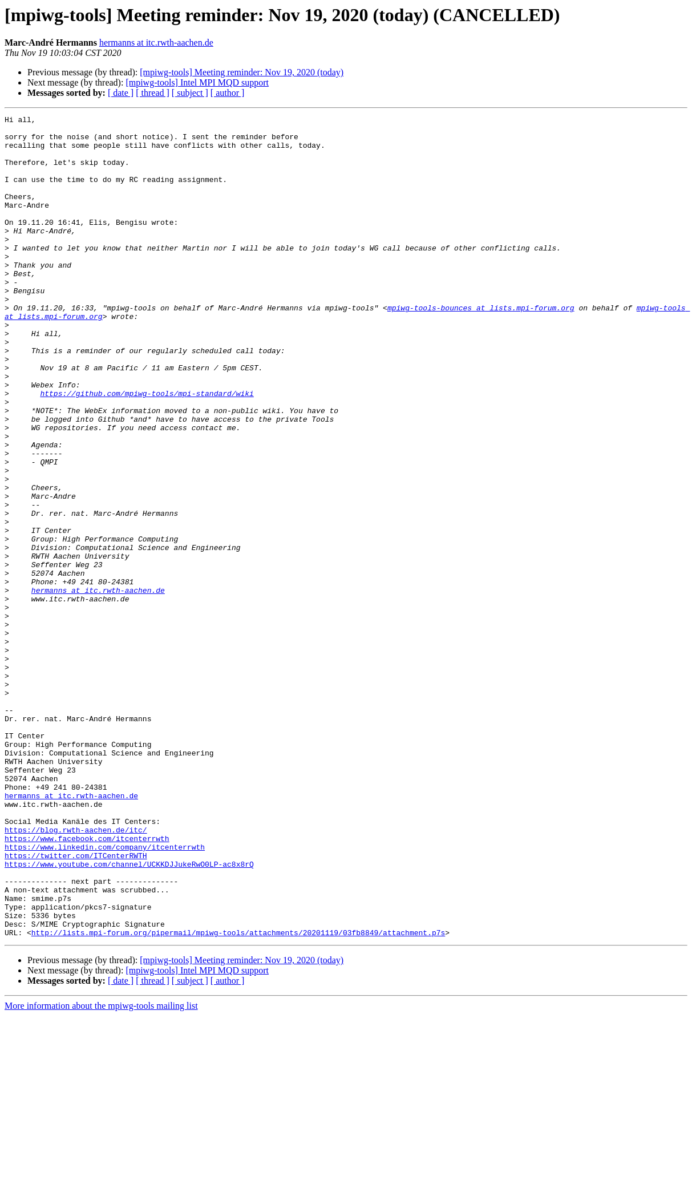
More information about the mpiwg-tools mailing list (101, 1170)
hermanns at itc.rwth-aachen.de (156, 42)
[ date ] (120, 93)
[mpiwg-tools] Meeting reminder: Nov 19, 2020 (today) (241, 72)
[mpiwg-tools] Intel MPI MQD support (197, 82)
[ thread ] (152, 93)
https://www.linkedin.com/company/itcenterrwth (105, 994)
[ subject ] (190, 93)
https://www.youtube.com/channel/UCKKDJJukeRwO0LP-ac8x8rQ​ (129, 1014)
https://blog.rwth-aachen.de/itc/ (76, 973)
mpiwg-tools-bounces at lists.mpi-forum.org (480, 347)
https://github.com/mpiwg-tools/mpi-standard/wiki (146, 449)
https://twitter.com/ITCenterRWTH (76, 1004)
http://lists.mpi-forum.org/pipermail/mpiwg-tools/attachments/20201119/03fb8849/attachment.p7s (238, 1097)
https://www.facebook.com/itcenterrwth (87, 984)
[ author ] (228, 93)
